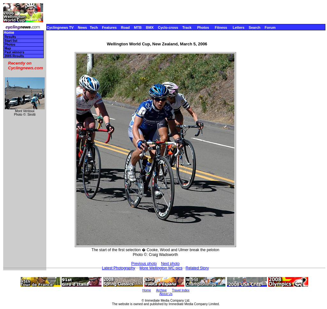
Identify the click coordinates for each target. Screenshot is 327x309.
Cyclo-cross (168, 27)
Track (187, 27)
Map (7, 48)
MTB (138, 27)
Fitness (221, 27)
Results (10, 37)
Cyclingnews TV (60, 27)
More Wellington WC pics (161, 268)
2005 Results (14, 56)
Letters (239, 27)
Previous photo (144, 263)
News (82, 27)
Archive (161, 290)
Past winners (14, 52)
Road (125, 27)
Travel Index (181, 290)
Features (109, 27)
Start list (10, 40)
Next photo (170, 263)
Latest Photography (118, 268)
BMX (150, 27)
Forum (270, 27)
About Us (165, 294)
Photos (203, 27)
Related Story (197, 268)
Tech (94, 27)
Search (255, 27)
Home (9, 33)
